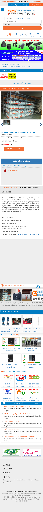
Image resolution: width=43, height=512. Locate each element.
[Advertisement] (21, 260)
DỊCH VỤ (6, 477)
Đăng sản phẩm (36, 5)
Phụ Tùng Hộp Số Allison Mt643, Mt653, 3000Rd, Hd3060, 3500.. (18, 304)
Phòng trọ (9, 504)
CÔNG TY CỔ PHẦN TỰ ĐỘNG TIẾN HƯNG (21, 399)
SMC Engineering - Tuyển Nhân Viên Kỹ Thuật (17, 406)
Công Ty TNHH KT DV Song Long (14, 166)
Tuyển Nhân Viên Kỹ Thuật (11, 421)
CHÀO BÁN (7, 469)
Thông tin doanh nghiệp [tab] (29, 188)
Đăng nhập (14, 5)
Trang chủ (4, 64)
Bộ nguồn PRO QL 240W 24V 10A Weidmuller (31, 349)
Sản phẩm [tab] (9, 18)
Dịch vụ (22, 35)
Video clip (38, 35)
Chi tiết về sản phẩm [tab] (9, 188)
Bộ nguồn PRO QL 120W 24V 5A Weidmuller (11, 366)
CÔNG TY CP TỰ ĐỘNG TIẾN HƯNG (34, 399)
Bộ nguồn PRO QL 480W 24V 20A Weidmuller (11, 349)
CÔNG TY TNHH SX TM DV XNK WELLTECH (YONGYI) (8, 399)
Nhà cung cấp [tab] (19, 18)
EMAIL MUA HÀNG (14, 149)
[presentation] (36, 286)
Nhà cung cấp (30, 35)
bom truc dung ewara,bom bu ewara (5, 330)
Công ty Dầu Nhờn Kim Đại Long (20, 385)
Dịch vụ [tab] (29, 18)
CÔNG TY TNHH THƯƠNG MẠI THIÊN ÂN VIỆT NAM (8, 385)
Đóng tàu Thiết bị (15, 64)
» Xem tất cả (37, 403)
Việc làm (10, 35)
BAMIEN (6, 465)
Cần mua (16, 35)
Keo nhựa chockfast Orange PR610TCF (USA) (17, 66)
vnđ (11, 144)
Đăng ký (24, 5)
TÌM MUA (6, 473)
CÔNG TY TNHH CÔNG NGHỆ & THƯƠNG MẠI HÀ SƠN (34, 385)
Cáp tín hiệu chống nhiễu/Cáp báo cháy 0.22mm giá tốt (19, 436)
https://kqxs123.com (31, 504)
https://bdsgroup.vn (19, 504)
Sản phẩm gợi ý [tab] (7, 192)
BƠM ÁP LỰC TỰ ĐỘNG (16, 330)
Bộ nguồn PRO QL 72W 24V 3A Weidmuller (31, 366)
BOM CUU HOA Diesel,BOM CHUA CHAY (27, 330)
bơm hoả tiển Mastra (37, 330)
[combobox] (22, 24)
